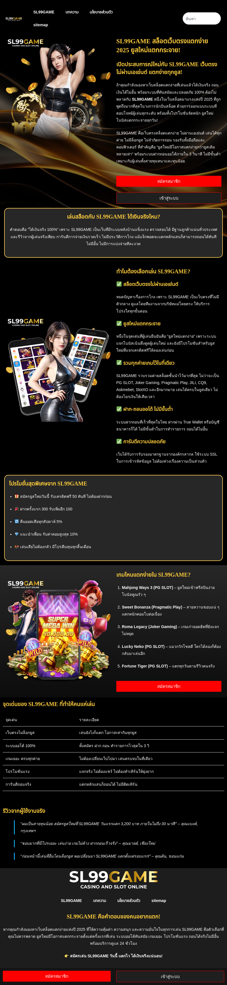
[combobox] (202, 18)
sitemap (40, 25)
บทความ (72, 12)
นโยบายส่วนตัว (101, 12)
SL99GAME (43, 12)
